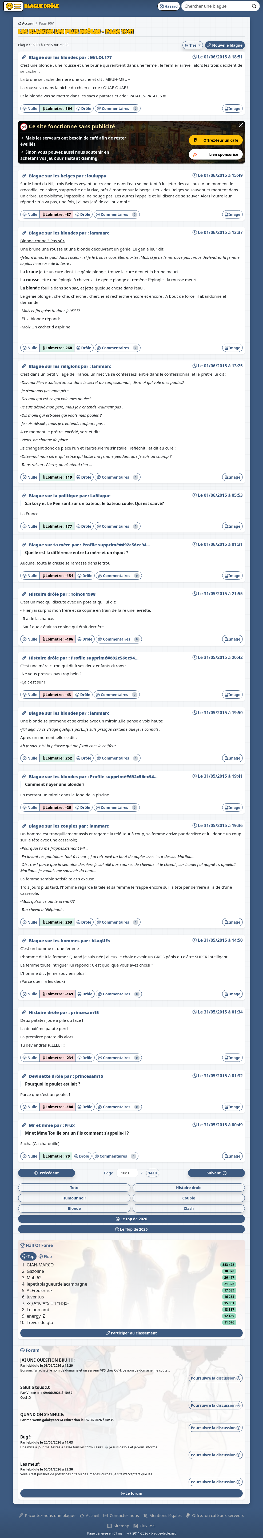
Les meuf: (30, 1464)
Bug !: (25, 1437)
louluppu (96, 176)
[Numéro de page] (127, 1173)
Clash (189, 1208)
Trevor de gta (40, 1322)
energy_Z (36, 1316)
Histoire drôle (44, 594)
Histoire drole (188, 1187)
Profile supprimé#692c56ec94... (116, 545)
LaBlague (100, 496)
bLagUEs (100, 941)
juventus (35, 1297)
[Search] (215, 6)
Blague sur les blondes (54, 57)
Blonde (74, 1208)
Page (108, 1172)
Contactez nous (121, 1515)
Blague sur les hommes (55, 941)
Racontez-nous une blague (47, 1515)
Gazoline (35, 1271)
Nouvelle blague (225, 45)
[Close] (241, 125)
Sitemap (118, 1525)
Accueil (26, 23)
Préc (46, 1172)
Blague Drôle (45, 6)
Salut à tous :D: (35, 1387)
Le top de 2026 (131, 1218)
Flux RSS (145, 1525)
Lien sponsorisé (215, 154)
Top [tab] (28, 1256)
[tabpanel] (131, 1294)
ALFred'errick (40, 1290)
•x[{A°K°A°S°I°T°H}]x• (48, 1303)
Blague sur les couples (53, 826)
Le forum (131, 1493)
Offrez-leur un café (215, 140)
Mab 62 (34, 1278)
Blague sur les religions (55, 366)
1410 (152, 1172)
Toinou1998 (83, 594)
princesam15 (85, 1012)
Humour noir (74, 1198)
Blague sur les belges (52, 176)
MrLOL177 (101, 57)
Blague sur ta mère (50, 545)
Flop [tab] (45, 1256)
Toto (74, 1187)
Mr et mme (41, 1125)
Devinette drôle (46, 1076)
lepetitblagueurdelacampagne (57, 1284)
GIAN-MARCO (40, 1265)
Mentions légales (162, 1515)
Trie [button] (191, 45)
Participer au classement (131, 1333)
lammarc (99, 233)
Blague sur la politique (54, 496)
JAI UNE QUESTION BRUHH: (47, 1360)
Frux (70, 1125)
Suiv (216, 1172)
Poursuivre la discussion (215, 1378)
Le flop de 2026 (131, 1229)
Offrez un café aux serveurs (215, 1515)
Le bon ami (38, 1310)
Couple (188, 1198)
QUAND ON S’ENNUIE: (42, 1414)
